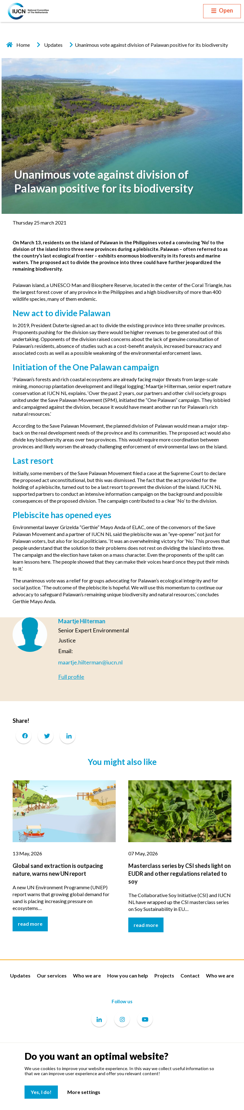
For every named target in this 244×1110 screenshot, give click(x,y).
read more (30, 924)
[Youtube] (144, 1019)
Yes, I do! (41, 1092)
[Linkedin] (99, 1019)
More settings (83, 1092)
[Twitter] (45, 735)
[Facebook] (23, 735)
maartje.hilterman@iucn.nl (90, 662)
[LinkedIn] (67, 735)
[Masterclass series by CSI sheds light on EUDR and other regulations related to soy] (179, 810)
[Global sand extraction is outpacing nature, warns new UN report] (64, 810)
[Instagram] (122, 1019)
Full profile (71, 676)
